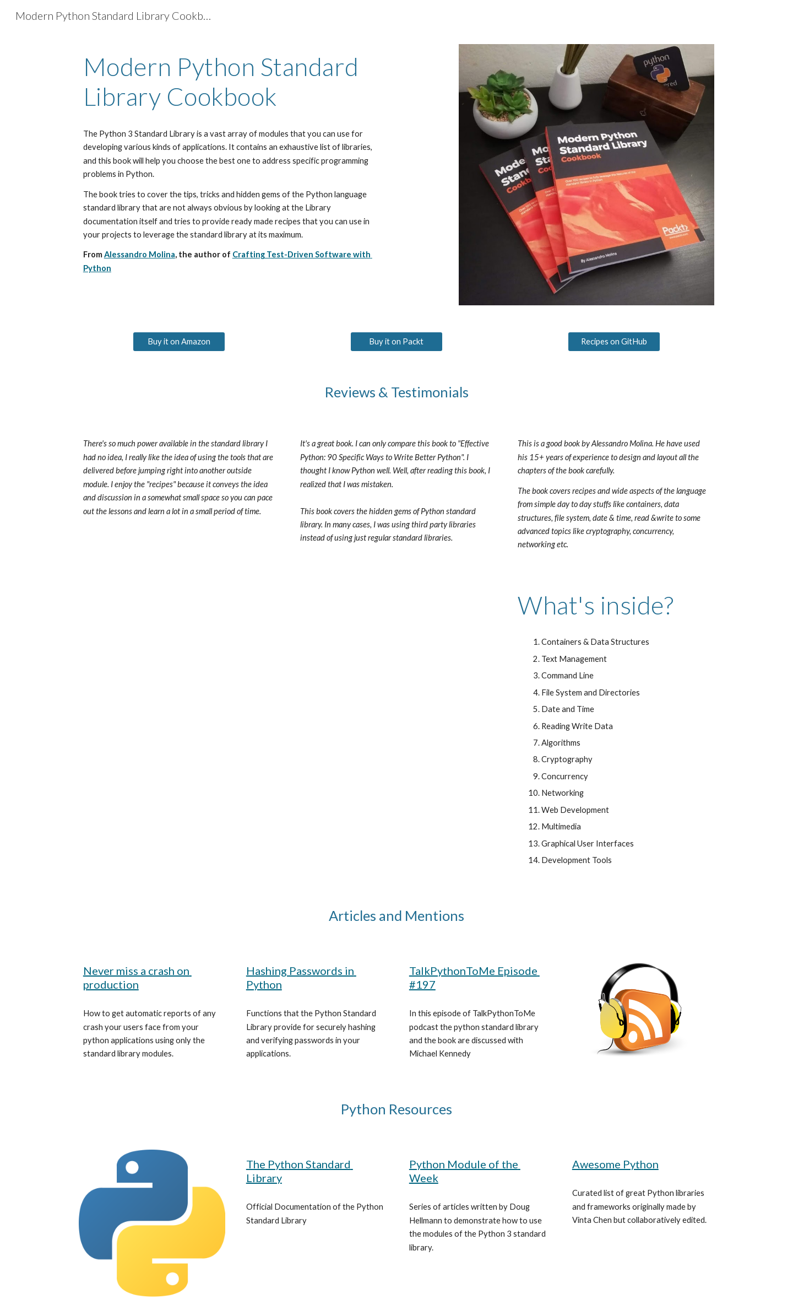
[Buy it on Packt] (396, 341)
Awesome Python (615, 1164)
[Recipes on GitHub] (614, 341)
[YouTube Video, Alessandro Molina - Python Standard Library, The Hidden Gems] (288, 711)
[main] (233, 82)
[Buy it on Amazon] (179, 341)
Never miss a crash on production (137, 977)
